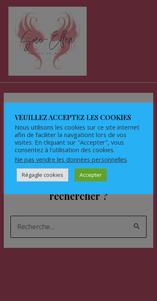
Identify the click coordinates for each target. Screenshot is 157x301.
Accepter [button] (91, 175)
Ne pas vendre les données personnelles (71, 159)
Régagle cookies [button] (42, 175)
